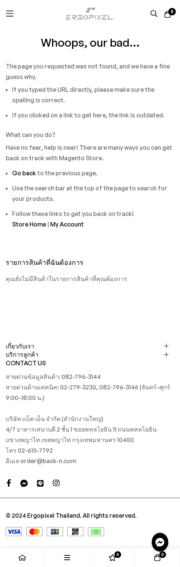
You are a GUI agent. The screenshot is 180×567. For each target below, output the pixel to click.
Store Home (29, 224)
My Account (67, 224)
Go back (24, 173)
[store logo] (90, 14)
